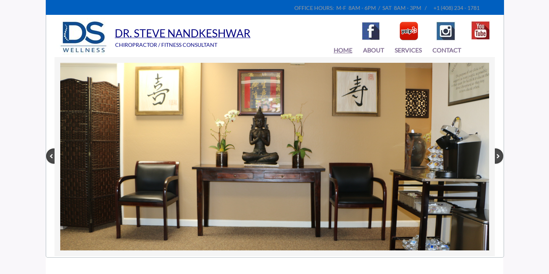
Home (343, 50)
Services (408, 50)
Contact (446, 50)
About (373, 50)
